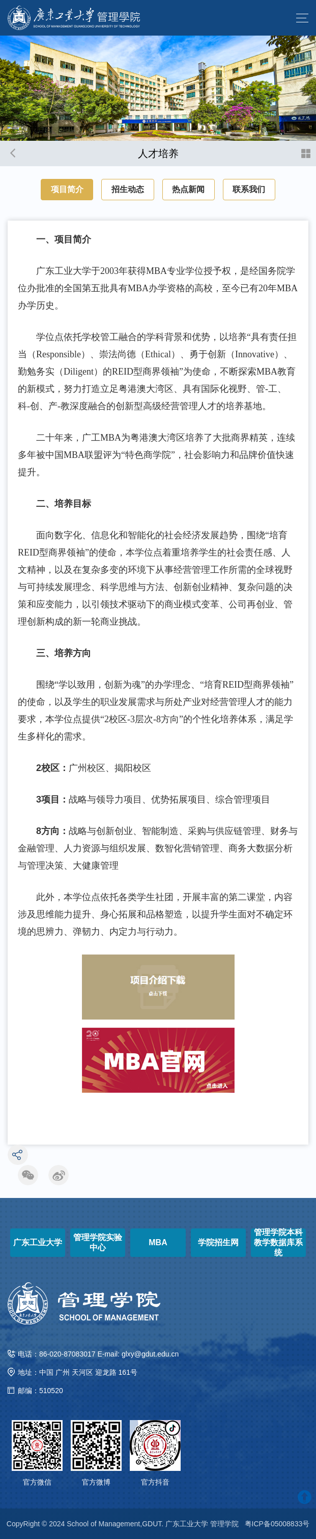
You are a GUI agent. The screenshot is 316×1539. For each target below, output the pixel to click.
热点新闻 (188, 189)
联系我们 (249, 189)
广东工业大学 (37, 1242)
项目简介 (67, 189)
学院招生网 (218, 1242)
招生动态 (127, 189)
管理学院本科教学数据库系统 (278, 1242)
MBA (158, 1242)
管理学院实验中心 (97, 1242)
